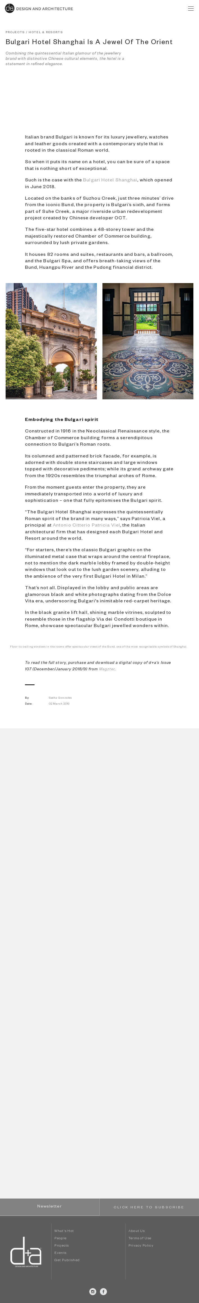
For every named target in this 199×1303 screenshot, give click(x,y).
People (60, 1239)
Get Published (67, 1261)
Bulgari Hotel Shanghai (110, 180)
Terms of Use (140, 1239)
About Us (137, 1231)
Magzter (107, 670)
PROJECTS (15, 32)
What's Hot (64, 1231)
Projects (61, 1246)
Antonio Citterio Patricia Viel (86, 526)
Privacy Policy (141, 1246)
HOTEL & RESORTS (46, 32)
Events (60, 1253)
